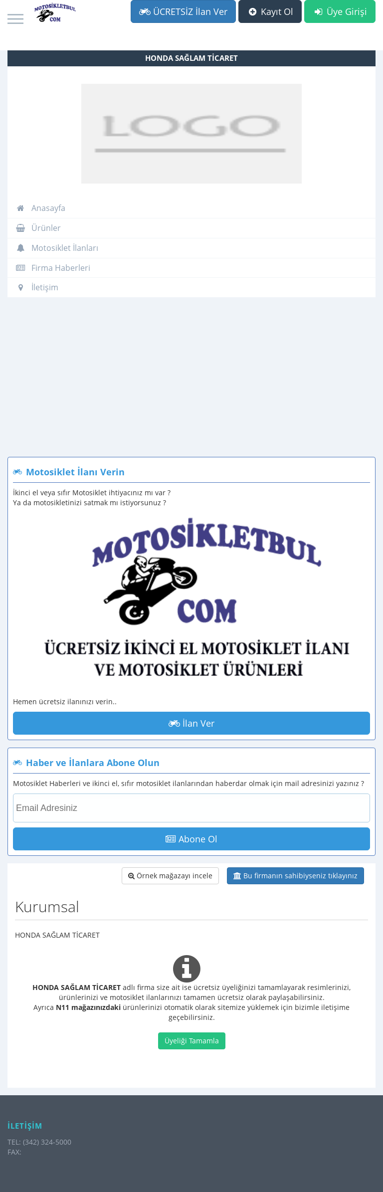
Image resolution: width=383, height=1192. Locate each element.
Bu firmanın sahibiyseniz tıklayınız (295, 875)
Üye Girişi (340, 11)
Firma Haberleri (52, 267)
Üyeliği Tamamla (192, 1040)
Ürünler (38, 227)
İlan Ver (191, 723)
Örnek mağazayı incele (170, 875)
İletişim (36, 287)
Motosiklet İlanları (56, 247)
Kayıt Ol (270, 11)
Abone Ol (191, 839)
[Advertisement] (191, 382)
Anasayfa (40, 207)
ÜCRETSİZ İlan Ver (183, 11)
